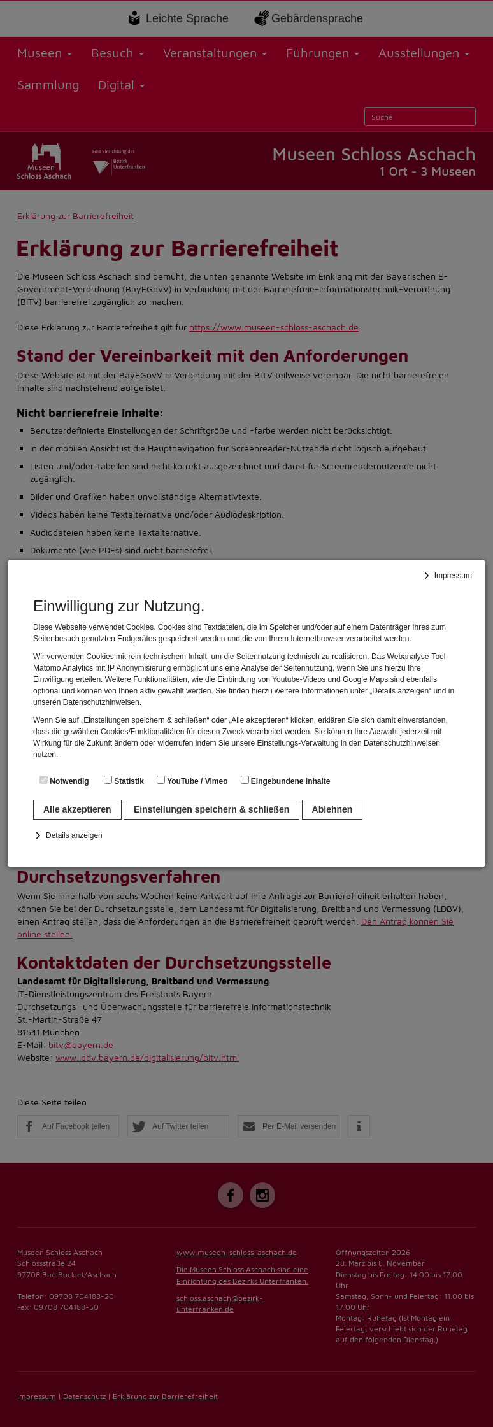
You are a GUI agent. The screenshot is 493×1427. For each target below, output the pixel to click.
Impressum (453, 575)
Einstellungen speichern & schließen (211, 809)
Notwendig (64, 781)
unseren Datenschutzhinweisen (86, 702)
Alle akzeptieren (77, 809)
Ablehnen (332, 809)
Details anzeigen (74, 835)
